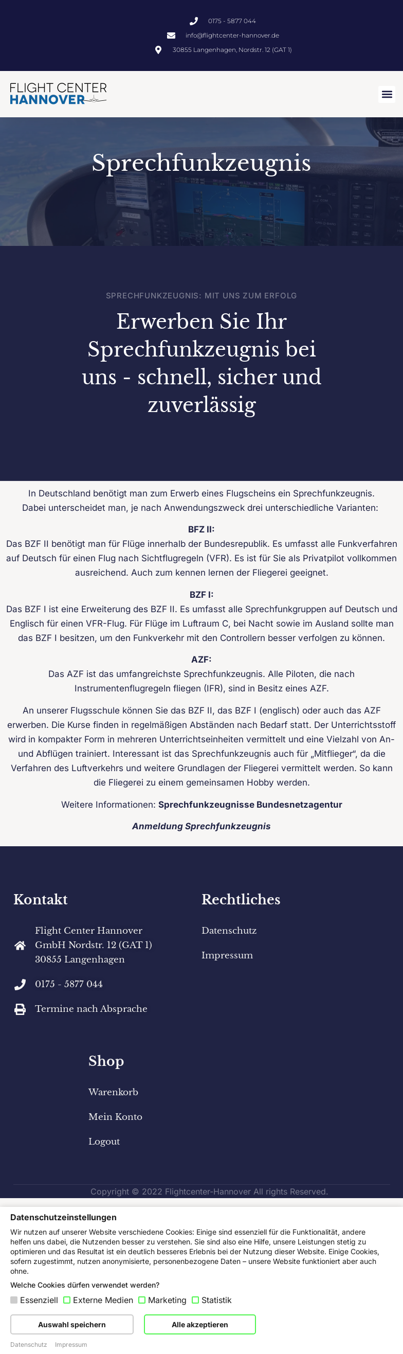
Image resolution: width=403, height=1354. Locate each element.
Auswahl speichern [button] (72, 1324)
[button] (386, 94)
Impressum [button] (71, 1344)
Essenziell (39, 1300)
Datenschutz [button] (28, 1344)
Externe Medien (103, 1300)
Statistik (217, 1300)
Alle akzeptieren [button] (200, 1324)
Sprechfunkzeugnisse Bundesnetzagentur (250, 813)
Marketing (167, 1300)
